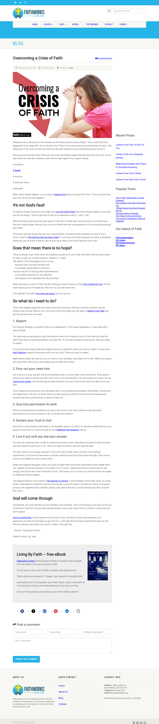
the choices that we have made (43, 237)
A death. (17, 170)
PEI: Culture (120, 240)
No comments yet (103, 58)
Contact (109, 24)
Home (34, 24)
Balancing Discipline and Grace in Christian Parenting (131, 165)
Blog (63, 24)
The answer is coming (57, 480)
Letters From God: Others (128, 173)
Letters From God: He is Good (131, 179)
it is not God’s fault (65, 211)
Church (48, 24)
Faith (71, 68)
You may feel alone (45, 293)
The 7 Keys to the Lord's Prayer (128, 216)
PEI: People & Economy (125, 243)
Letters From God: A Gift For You (130, 146)
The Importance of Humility (127, 213)
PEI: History (120, 246)
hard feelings (19, 352)
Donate (123, 24)
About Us (63, 691)
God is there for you (92, 284)
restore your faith (95, 311)
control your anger (22, 381)
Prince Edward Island (124, 238)
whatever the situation (68, 429)
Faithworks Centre (26, 561)
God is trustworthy (22, 517)
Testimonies (92, 24)
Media (76, 24)
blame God (60, 194)
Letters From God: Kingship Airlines (129, 156)
